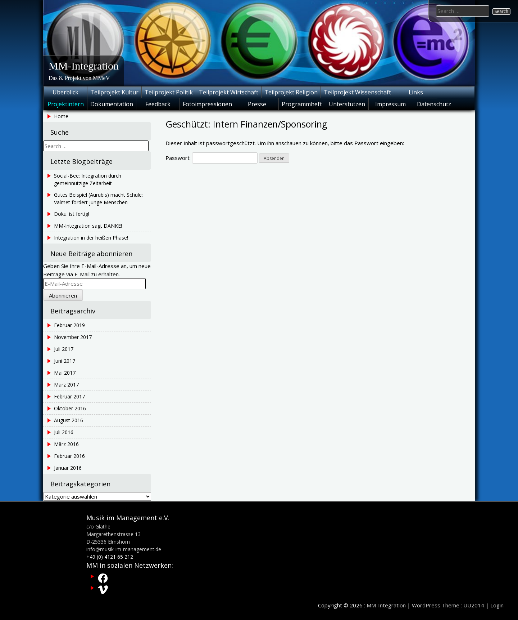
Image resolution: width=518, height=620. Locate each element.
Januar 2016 (68, 467)
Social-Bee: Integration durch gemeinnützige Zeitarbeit (87, 179)
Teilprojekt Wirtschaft (228, 92)
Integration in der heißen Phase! (91, 237)
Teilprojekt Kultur (114, 92)
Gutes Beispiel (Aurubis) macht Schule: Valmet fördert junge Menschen (98, 198)
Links (416, 92)
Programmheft (302, 104)
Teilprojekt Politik (169, 92)
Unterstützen (347, 104)
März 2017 (66, 384)
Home (61, 116)
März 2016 (66, 444)
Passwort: (211, 157)
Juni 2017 (64, 360)
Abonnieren (63, 295)
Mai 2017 (65, 372)
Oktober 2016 (70, 408)
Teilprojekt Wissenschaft (357, 92)
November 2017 (73, 337)
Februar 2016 (69, 455)
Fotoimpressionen (207, 104)
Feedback (158, 104)
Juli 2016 (63, 432)
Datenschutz (434, 104)
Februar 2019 (69, 325)
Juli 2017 (63, 348)
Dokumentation (111, 104)
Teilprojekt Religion (291, 92)
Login (497, 605)
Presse (257, 104)
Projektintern (65, 104)
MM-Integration (84, 66)
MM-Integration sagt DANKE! (88, 225)
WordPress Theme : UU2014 (448, 605)
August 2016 (68, 420)
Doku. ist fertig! (71, 213)
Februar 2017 (69, 396)
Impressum (390, 104)
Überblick (65, 92)
